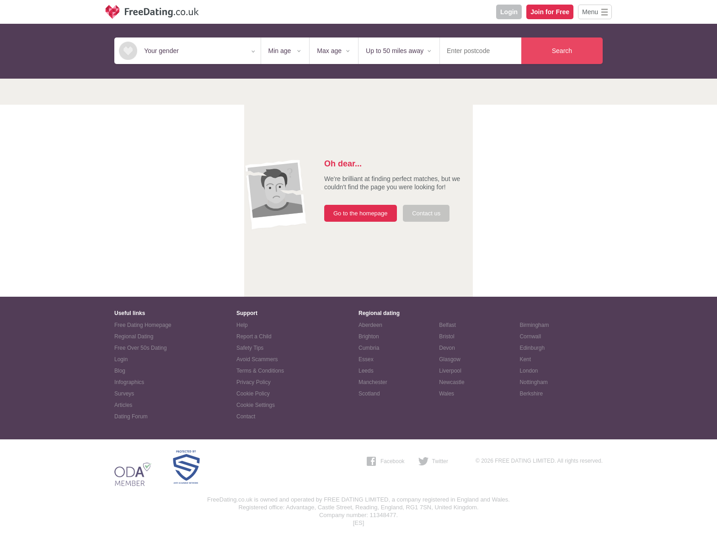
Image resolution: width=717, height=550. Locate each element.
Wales (446, 393)
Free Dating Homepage (142, 325)
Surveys (124, 393)
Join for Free (549, 12)
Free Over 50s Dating (140, 348)
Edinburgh (532, 348)
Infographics (129, 382)
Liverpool (450, 371)
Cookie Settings (255, 405)
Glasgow (449, 359)
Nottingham (533, 382)
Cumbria (368, 348)
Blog (119, 371)
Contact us (426, 213)
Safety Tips (249, 348)
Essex (366, 359)
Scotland (369, 393)
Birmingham (534, 325)
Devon (447, 348)
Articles (123, 405)
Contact (245, 416)
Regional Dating (133, 336)
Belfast (447, 325)
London (528, 371)
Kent (525, 359)
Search (562, 50)
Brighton (368, 336)
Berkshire (531, 393)
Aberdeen (370, 325)
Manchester (372, 382)
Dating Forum (131, 416)
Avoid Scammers (257, 359)
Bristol (446, 336)
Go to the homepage (360, 213)
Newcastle (451, 382)
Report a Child (254, 336)
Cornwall (530, 336)
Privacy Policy (253, 382)
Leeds (366, 371)
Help (242, 325)
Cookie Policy (253, 393)
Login (509, 12)
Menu (590, 12)
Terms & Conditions (260, 371)
